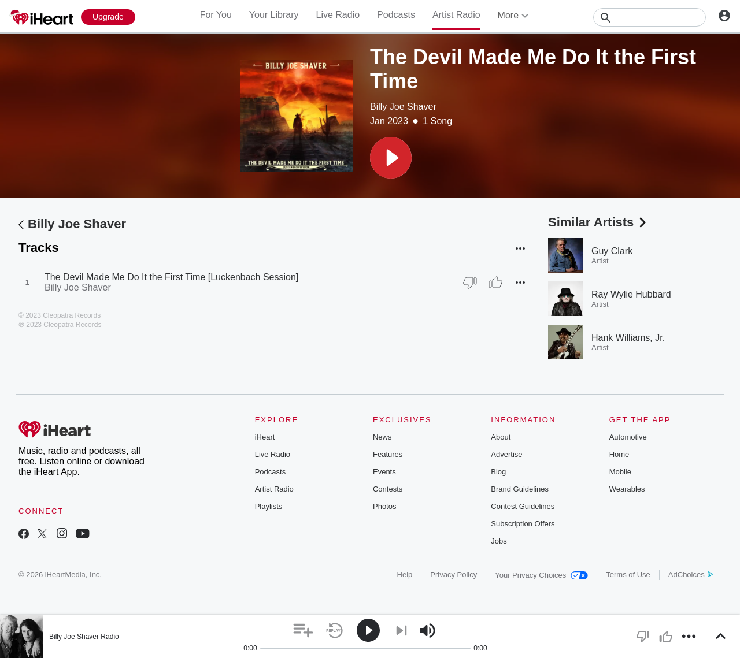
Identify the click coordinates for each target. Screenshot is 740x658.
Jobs (498, 541)
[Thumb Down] (470, 282)
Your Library (274, 15)
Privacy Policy (453, 574)
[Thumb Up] (495, 282)
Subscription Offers (522, 523)
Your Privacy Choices (541, 575)
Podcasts (396, 15)
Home (619, 454)
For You (216, 15)
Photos (384, 506)
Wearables (627, 489)
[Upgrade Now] (108, 17)
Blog (498, 471)
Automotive (628, 437)
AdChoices (690, 574)
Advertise (506, 454)
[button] (391, 158)
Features (387, 454)
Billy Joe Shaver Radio (84, 637)
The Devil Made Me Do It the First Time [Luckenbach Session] (171, 277)
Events (384, 471)
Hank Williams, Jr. (628, 338)
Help (405, 574)
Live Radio (338, 15)
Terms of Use (628, 574)
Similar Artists (598, 222)
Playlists (269, 506)
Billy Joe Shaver (403, 106)
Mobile (620, 471)
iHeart (265, 437)
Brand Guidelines (520, 489)
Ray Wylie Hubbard (631, 294)
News (382, 437)
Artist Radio (456, 15)
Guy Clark (611, 251)
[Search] (649, 17)
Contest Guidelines (522, 506)
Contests (387, 489)
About (500, 437)
